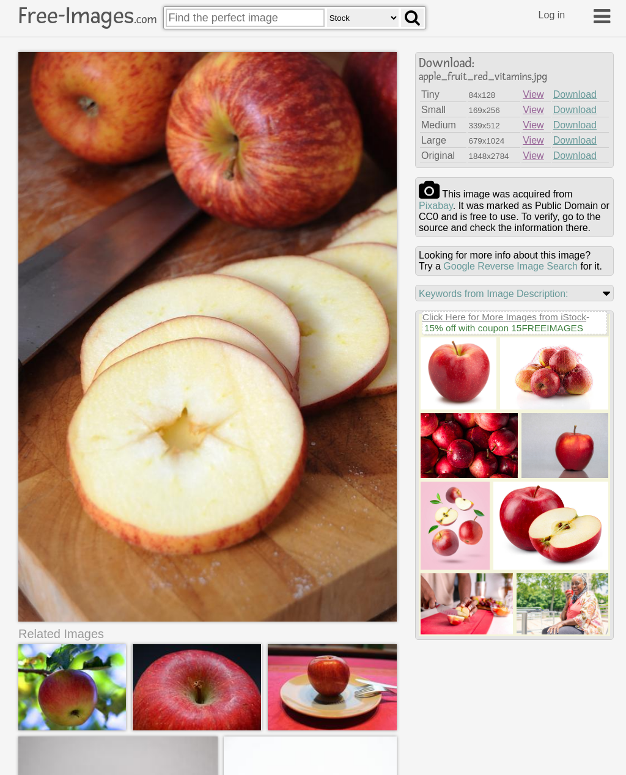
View (533, 94)
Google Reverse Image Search (510, 266)
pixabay (436, 205)
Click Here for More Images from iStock (504, 317)
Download (575, 94)
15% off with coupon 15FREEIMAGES (503, 328)
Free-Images (87, 16)
